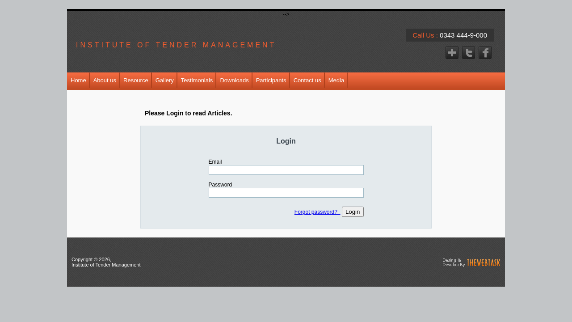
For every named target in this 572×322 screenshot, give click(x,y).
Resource (135, 80)
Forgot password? (317, 212)
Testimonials (197, 80)
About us (104, 80)
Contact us (307, 80)
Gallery (165, 80)
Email (215, 162)
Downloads (234, 80)
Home (78, 80)
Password (220, 185)
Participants (271, 80)
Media (336, 80)
